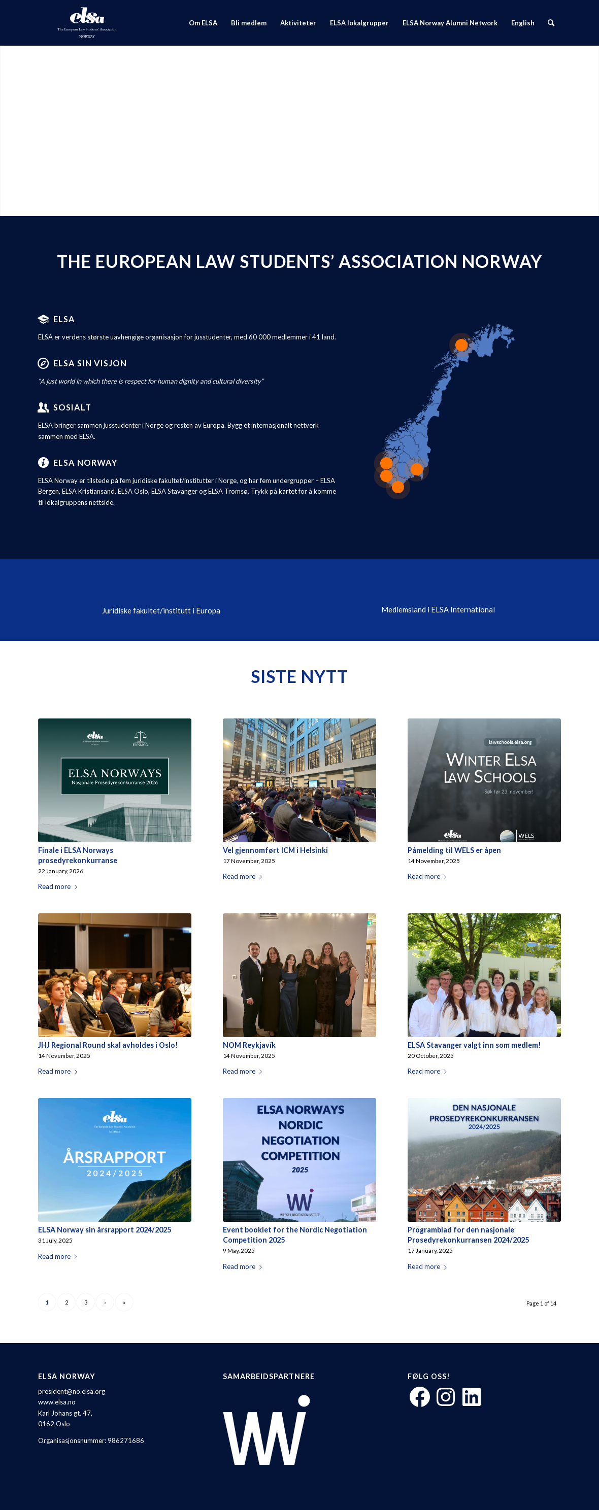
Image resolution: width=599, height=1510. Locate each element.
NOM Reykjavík (249, 1045)
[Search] (551, 23)
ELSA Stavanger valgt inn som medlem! (474, 1045)
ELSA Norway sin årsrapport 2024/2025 (104, 1229)
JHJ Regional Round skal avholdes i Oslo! (108, 1045)
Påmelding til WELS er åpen (454, 850)
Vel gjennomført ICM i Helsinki (275, 850)
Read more (59, 886)
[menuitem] (203, 23)
